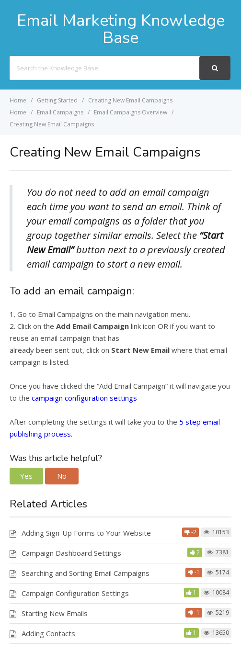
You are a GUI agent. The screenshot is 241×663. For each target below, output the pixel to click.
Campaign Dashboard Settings (71, 553)
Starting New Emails (55, 613)
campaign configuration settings (84, 398)
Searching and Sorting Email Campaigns (85, 573)
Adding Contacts (48, 633)
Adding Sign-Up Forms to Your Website (86, 533)
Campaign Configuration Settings (75, 593)
